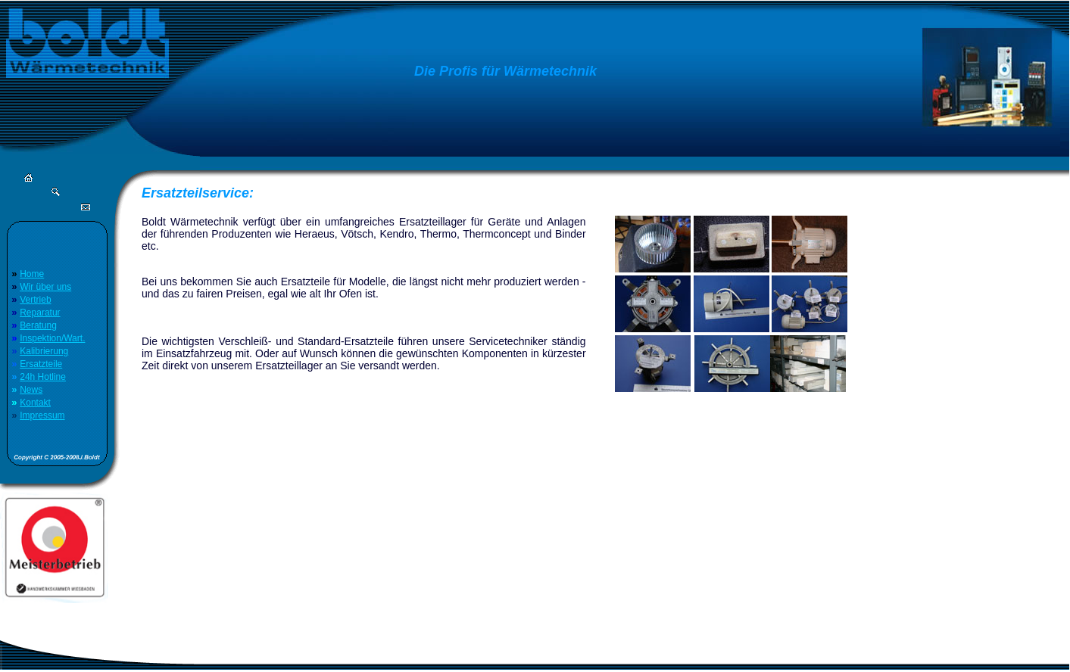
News (31, 389)
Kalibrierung (44, 351)
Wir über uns (45, 287)
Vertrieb (35, 299)
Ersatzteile (41, 364)
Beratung (38, 325)
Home (32, 274)
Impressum (42, 415)
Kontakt (35, 402)
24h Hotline (43, 377)
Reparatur (40, 312)
